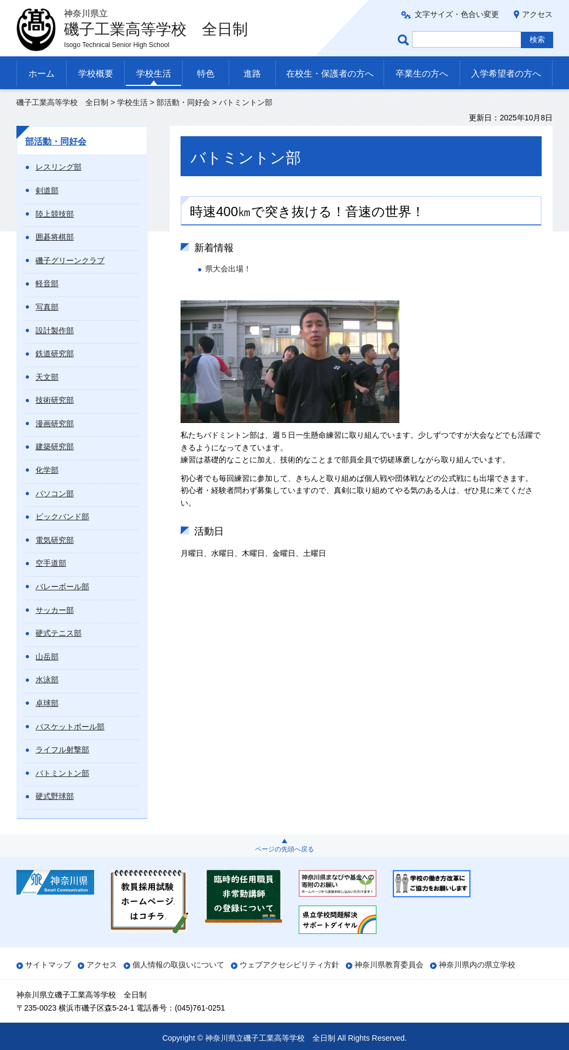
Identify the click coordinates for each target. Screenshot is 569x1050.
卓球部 (47, 703)
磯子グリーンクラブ (70, 260)
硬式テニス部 (59, 633)
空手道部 (51, 563)
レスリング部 (59, 167)
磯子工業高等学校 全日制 (62, 102)
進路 (252, 73)
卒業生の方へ (422, 73)
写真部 (47, 307)
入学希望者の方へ (506, 73)
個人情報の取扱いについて (178, 964)
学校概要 (95, 73)
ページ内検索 (405, 39)
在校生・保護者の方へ (330, 73)
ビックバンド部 (62, 516)
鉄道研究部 (55, 353)
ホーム (41, 73)
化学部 (47, 470)
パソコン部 (55, 493)
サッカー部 (55, 610)
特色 (205, 73)
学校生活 (153, 73)
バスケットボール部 (70, 726)
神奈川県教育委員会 (389, 964)
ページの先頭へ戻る (284, 849)
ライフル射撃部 (62, 749)
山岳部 (47, 656)
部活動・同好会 (183, 102)
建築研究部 (55, 446)
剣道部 (47, 190)
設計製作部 (55, 330)
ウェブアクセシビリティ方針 (289, 964)
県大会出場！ (228, 268)
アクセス (537, 14)
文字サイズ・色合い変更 (457, 14)
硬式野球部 (55, 796)
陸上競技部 (55, 214)
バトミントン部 (62, 773)
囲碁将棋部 (55, 237)
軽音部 (47, 283)
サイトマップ (48, 964)
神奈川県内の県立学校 (477, 964)
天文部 (47, 377)
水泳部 (47, 679)
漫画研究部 (55, 423)
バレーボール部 (62, 586)
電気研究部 (55, 540)
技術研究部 (55, 400)
